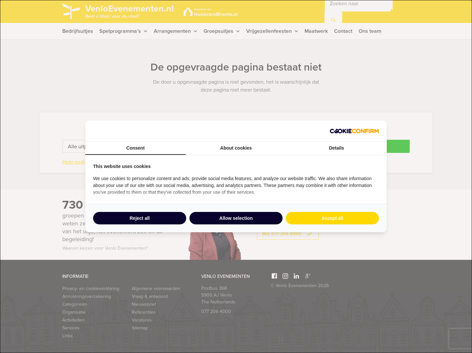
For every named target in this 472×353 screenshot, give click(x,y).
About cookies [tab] (236, 148)
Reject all (139, 218)
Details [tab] (336, 148)
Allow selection (236, 218)
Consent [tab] (135, 148)
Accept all (332, 218)
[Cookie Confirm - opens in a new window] (354, 131)
